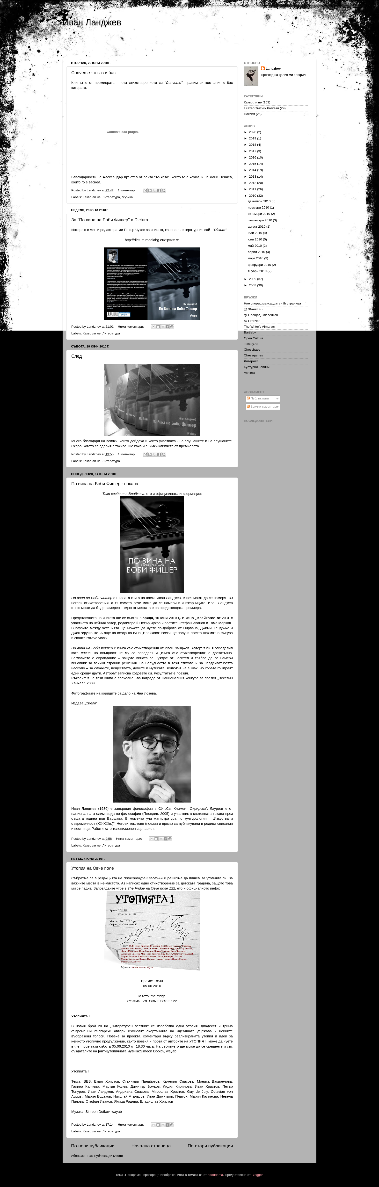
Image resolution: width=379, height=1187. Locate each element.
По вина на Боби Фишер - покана (104, 483)
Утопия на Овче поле (92, 868)
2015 (253, 164)
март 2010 (256, 258)
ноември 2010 (259, 207)
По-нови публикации (93, 1145)
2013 (253, 176)
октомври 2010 (259, 214)
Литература (111, 197)
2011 (253, 189)
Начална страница (151, 1145)
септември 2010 (260, 220)
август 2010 (257, 226)
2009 (253, 279)
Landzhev (273, 68)
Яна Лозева (146, 693)
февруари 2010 (260, 265)
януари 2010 (257, 271)
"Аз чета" (161, 177)
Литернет (251, 361)
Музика (127, 197)
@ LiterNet (252, 321)
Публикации (258, 398)
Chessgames (253, 355)
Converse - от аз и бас (93, 72)
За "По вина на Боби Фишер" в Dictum (109, 219)
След (76, 356)
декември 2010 (259, 201)
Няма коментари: (131, 326)
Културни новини (257, 367)
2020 (253, 132)
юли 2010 (255, 233)
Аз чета (249, 373)
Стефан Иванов (192, 623)
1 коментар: (127, 190)
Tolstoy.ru (251, 344)
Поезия (249, 114)
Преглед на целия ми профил (283, 75)
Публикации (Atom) (108, 1156)
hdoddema (215, 1175)
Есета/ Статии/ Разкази (261, 108)
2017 (253, 151)
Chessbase (252, 349)
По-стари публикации (210, 1145)
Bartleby (250, 332)
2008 (253, 285)
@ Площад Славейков (261, 315)
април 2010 (257, 252)
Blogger (257, 1175)
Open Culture (253, 338)
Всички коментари (262, 406)
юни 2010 (255, 239)
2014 (253, 170)
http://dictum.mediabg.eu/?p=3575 (152, 240)
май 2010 (255, 245)
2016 (253, 157)
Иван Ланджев (92, 22)
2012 (253, 183)
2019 (253, 138)
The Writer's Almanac (259, 326)
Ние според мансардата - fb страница (272, 303)
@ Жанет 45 (253, 309)
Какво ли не (92, 197)
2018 (253, 144)
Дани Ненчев (221, 177)
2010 (253, 195)
